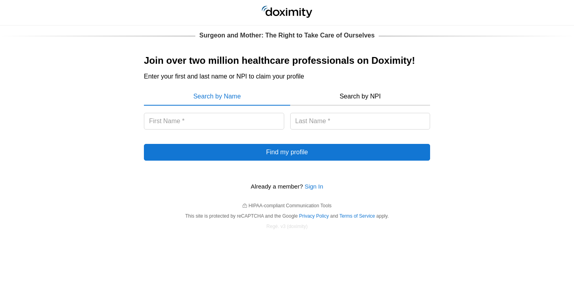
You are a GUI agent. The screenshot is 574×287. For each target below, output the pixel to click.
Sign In (314, 186)
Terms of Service (357, 216)
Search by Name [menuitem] (217, 96)
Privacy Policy (314, 216)
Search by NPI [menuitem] (360, 96)
